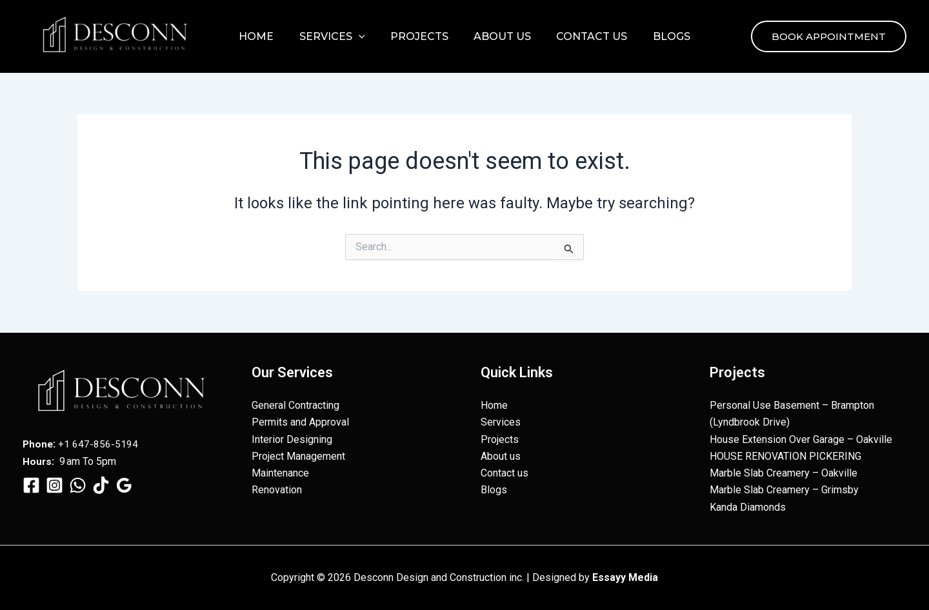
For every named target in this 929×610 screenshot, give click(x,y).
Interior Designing (292, 439)
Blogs (659, 36)
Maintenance (280, 473)
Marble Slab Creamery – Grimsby (784, 490)
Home (268, 36)
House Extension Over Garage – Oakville (801, 439)
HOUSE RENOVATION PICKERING (785, 455)
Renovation (277, 490)
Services (339, 37)
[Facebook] (31, 484)
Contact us (584, 36)
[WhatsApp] (77, 484)
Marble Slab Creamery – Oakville (783, 473)
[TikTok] (101, 484)
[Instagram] (54, 484)
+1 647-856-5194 (99, 443)
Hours (37, 461)
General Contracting (295, 404)
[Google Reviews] (124, 484)
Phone (38, 443)
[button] (365, 37)
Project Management (298, 455)
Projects (421, 36)
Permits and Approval (300, 422)
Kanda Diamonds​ (748, 507)
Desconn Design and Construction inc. (50, 62)
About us (499, 36)
